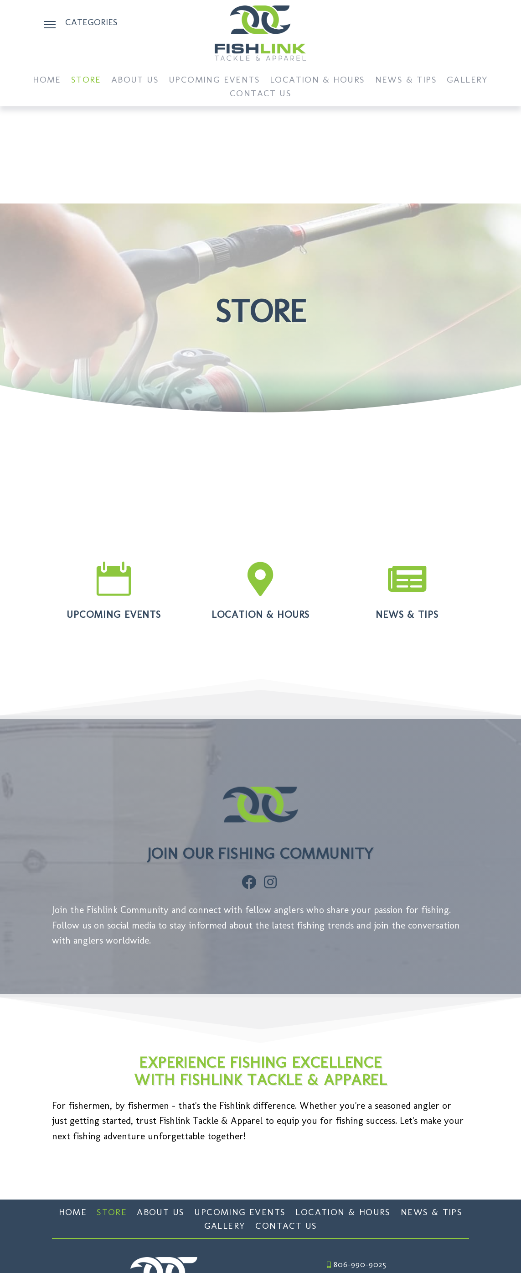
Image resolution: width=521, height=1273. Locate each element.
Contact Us (260, 94)
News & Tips (406, 80)
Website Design (386, 1250)
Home (47, 80)
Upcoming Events (214, 80)
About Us (135, 80)
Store (86, 80)
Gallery (467, 80)
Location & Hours (317, 80)
